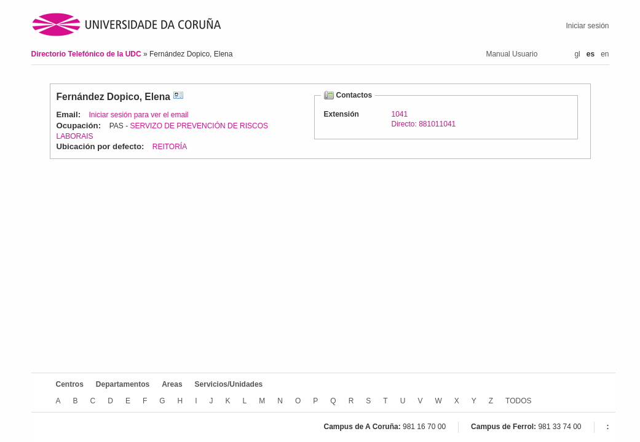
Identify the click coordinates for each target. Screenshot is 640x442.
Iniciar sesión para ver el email (138, 114)
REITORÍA (169, 146)
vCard (178, 96)
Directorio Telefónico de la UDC (87, 54)
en (605, 54)
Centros (70, 384)
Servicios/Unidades (229, 384)
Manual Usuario (511, 54)
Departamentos (122, 384)
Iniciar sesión (587, 25)
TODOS (518, 401)
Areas (172, 384)
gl (577, 54)
